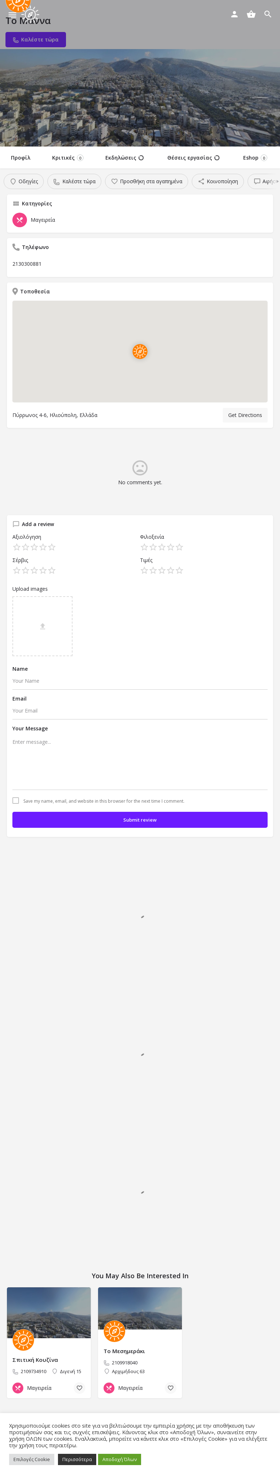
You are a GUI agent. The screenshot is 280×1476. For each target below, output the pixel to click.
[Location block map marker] (140, 352)
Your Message (30, 728)
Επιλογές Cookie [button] (31, 1459)
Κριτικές (67, 157)
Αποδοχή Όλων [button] (119, 1459)
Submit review (140, 820)
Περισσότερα (77, 1459)
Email (19, 698)
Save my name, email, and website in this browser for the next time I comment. (103, 801)
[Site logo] (31, 14)
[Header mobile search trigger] (268, 14)
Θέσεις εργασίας (193, 157)
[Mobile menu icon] (12, 15)
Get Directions (245, 415)
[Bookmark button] (79, 1388)
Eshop (255, 157)
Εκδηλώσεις (124, 157)
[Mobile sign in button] (234, 14)
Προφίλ (20, 157)
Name (20, 668)
